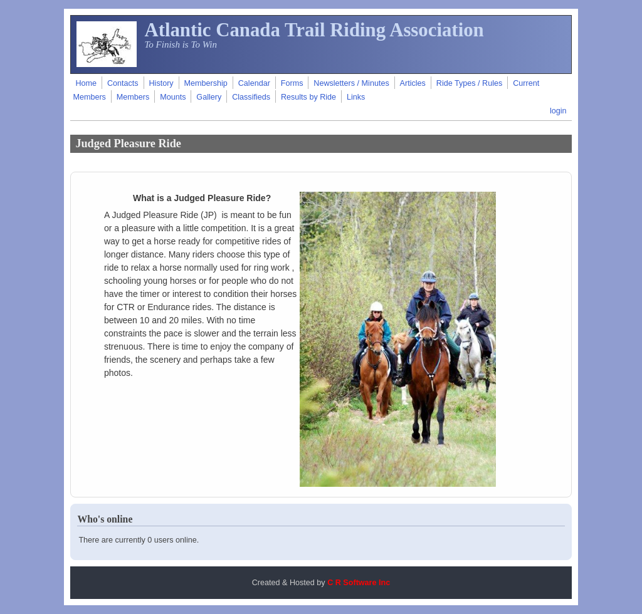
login (558, 111)
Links (356, 97)
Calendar (254, 83)
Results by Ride (308, 97)
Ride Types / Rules (469, 83)
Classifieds (251, 97)
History (161, 83)
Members (133, 97)
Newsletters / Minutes (351, 83)
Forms (292, 83)
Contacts (123, 83)
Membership (206, 83)
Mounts (173, 97)
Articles (413, 83)
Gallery (208, 97)
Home (86, 83)
